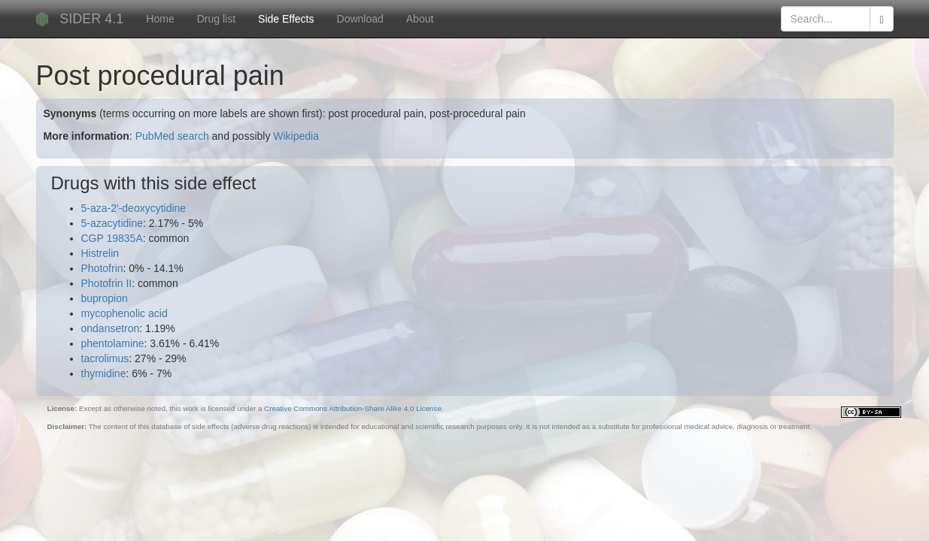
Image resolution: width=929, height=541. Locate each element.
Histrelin (100, 253)
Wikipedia (296, 136)
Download (360, 19)
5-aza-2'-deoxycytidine (134, 208)
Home (160, 19)
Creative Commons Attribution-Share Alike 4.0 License (353, 408)
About (420, 19)
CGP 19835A (112, 238)
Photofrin (102, 268)
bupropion (104, 298)
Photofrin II (106, 283)
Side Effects (286, 19)
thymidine (103, 373)
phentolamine (112, 343)
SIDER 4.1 (91, 18)
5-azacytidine (112, 223)
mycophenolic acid (124, 313)
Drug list (216, 19)
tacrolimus (105, 358)
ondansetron (110, 328)
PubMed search (172, 136)
